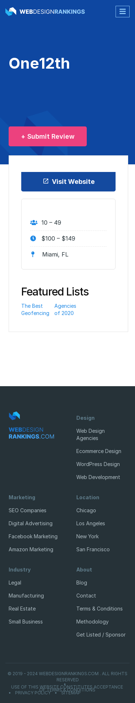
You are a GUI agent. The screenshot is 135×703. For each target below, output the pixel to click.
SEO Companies (27, 510)
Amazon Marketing (31, 549)
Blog (81, 582)
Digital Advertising (31, 523)
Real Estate (22, 608)
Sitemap (71, 692)
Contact (86, 595)
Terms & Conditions (99, 608)
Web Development (98, 477)
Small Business (26, 621)
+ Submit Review (48, 136)
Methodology (92, 621)
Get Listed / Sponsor (101, 634)
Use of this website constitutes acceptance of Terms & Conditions (67, 688)
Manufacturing (26, 595)
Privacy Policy (33, 692)
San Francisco (93, 549)
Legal (15, 582)
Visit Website (68, 181)
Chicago (86, 510)
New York (87, 536)
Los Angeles (90, 523)
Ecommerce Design (98, 451)
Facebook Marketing (33, 536)
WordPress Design (98, 464)
